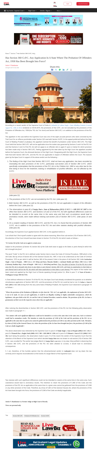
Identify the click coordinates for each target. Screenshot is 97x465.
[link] (67, 70)
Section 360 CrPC (18, 416)
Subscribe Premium (83, 3)
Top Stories (9, 10)
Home (7, 53)
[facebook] (52, 70)
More (59, 10)
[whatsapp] (60, 70)
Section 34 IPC (45, 416)
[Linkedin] (63, 70)
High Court (31, 10)
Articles (42, 10)
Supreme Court (18, 10)
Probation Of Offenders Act (32, 416)
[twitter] (56, 70)
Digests (48, 10)
